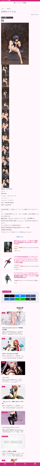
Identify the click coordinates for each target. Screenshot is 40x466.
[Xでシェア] (9, 296)
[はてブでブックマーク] (9, 299)
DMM (3, 17)
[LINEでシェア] (20, 299)
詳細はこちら (20, 236)
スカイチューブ (9, 17)
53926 (15, 248)
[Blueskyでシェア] (20, 296)
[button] (30, 299)
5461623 (16, 267)
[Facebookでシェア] (30, 296)
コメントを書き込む (21, 453)
